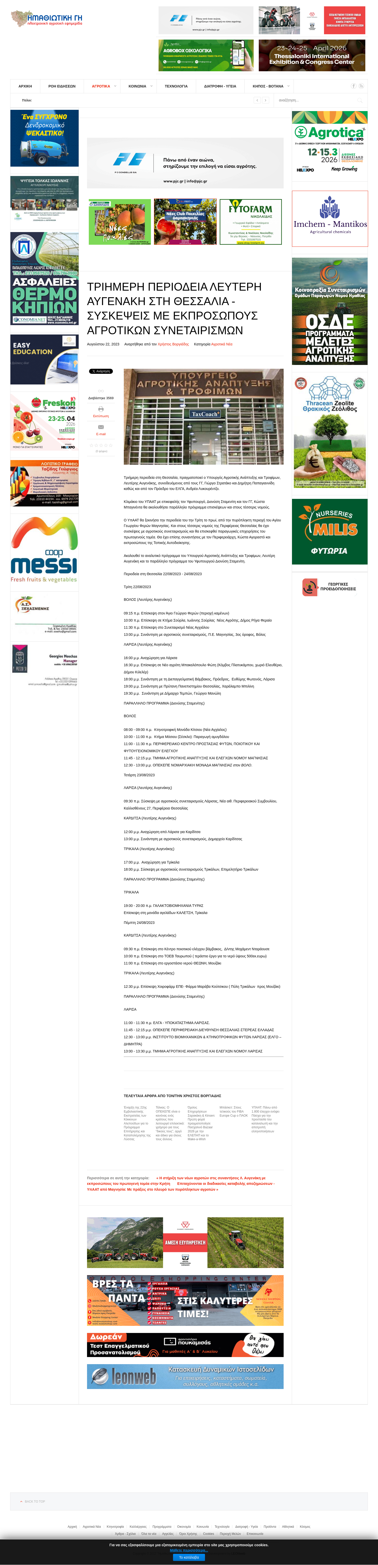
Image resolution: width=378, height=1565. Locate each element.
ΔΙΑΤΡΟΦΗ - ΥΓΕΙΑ (220, 86)
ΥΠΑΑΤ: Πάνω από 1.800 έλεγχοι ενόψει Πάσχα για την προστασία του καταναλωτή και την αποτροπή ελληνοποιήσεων (265, 1119)
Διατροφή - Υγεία (246, 1526)
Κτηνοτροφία (115, 1526)
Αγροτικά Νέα (221, 344)
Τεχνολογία (222, 1526)
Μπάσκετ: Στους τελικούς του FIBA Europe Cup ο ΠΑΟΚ (234, 1111)
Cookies (208, 1534)
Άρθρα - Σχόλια (125, 1534)
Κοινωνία (203, 1526)
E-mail (101, 434)
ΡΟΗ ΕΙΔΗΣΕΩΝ (62, 86)
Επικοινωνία (255, 1534)
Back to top (35, 1501)
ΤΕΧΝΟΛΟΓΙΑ (176, 86)
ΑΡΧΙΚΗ (25, 86)
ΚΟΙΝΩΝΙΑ (137, 86)
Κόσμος (305, 1526)
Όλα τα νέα (149, 1534)
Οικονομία (184, 1526)
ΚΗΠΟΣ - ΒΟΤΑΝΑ (268, 86)
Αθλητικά (288, 1526)
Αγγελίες (168, 1534)
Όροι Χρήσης (188, 1534)
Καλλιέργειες (138, 1526)
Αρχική (72, 1526)
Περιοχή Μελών (230, 1534)
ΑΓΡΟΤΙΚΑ (101, 86)
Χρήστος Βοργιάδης (173, 344)
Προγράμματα (161, 1526)
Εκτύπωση (101, 416)
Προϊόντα (270, 1526)
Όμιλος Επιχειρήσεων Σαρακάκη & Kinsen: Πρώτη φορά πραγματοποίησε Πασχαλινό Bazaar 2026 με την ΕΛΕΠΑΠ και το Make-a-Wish (201, 1123)
